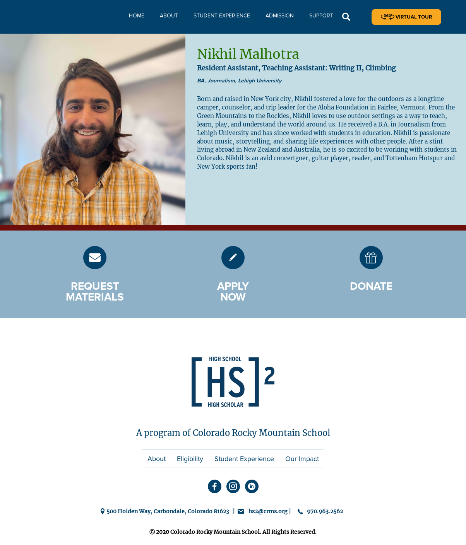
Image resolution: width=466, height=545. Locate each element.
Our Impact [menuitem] (302, 458)
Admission (280, 15)
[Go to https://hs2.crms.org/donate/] (371, 257)
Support (321, 15)
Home (136, 15)
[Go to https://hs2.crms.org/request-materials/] (94, 257)
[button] (346, 17)
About (169, 15)
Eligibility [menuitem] (190, 458)
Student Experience (222, 15)
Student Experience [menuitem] (244, 458)
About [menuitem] (156, 458)
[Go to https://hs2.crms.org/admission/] (233, 257)
